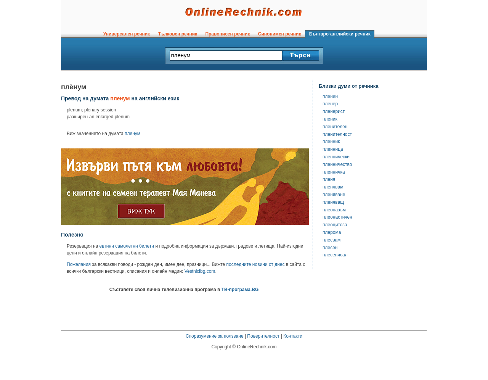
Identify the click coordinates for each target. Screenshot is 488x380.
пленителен (335, 126)
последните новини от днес (255, 264)
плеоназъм (334, 210)
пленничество (337, 164)
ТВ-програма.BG (240, 289)
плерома (332, 232)
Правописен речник (227, 34)
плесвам (331, 240)
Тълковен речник (178, 34)
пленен (330, 96)
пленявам (333, 187)
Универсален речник (126, 34)
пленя (329, 179)
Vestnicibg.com (200, 271)
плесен (330, 247)
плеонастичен (337, 217)
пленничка (334, 172)
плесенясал (335, 255)
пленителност (337, 134)
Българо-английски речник (340, 34)
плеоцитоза (335, 224)
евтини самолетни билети (127, 246)
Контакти (292, 336)
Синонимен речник (279, 34)
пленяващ (333, 202)
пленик (330, 119)
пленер (330, 103)
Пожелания (79, 264)
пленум (132, 133)
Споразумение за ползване (215, 336)
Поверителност (263, 336)
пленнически (336, 156)
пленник (331, 141)
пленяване (334, 194)
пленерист (334, 111)
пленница (333, 149)
